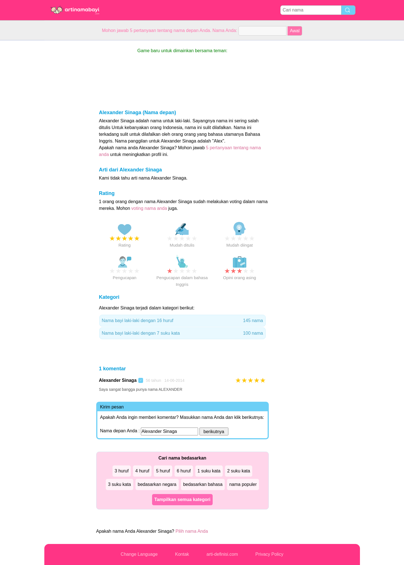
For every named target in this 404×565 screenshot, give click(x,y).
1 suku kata (209, 470)
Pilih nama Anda (191, 531)
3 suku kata (119, 484)
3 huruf (122, 470)
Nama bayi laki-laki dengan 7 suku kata (182, 333)
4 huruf (142, 470)
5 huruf (163, 470)
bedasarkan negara (157, 484)
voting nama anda (149, 208)
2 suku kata (238, 470)
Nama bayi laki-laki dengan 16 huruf (182, 320)
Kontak (182, 554)
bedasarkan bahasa (203, 484)
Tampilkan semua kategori (182, 499)
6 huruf (184, 470)
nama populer (243, 484)
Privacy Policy (269, 554)
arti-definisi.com (222, 554)
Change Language (139, 554)
